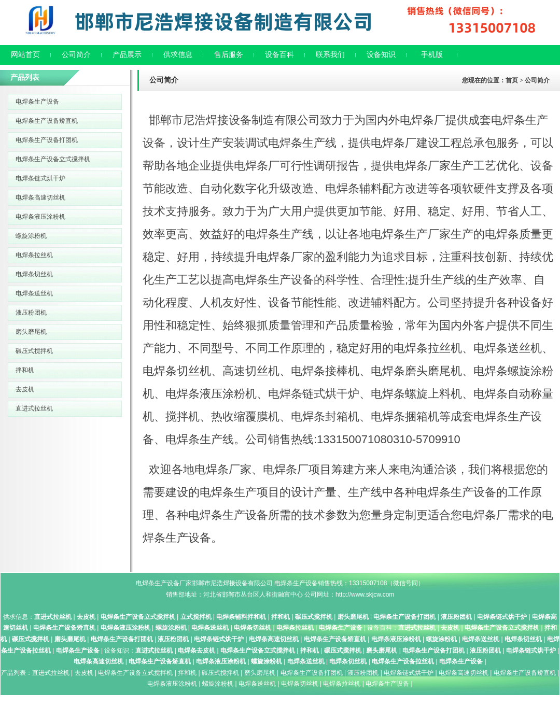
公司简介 (76, 55)
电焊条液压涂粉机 (40, 216)
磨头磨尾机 (31, 331)
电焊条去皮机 (196, 650)
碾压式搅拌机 (34, 351)
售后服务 (228, 55)
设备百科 (279, 55)
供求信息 (177, 55)
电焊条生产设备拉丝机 (403, 661)
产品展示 (127, 55)
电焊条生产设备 (37, 101)
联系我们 (330, 55)
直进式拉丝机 (34, 408)
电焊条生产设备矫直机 (47, 120)
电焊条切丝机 (34, 274)
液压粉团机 (31, 312)
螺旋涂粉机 (31, 235)
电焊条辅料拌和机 (241, 616)
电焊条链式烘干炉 (40, 178)
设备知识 (381, 55)
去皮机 (25, 389)
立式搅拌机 (196, 616)
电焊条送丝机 (34, 293)
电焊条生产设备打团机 (47, 140)
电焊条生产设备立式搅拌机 (53, 159)
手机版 (432, 55)
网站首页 (25, 55)
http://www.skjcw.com (364, 594)
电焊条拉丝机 (34, 255)
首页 (512, 80)
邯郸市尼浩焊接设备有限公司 (232, 583)
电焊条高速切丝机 (40, 197)
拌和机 (25, 370)
